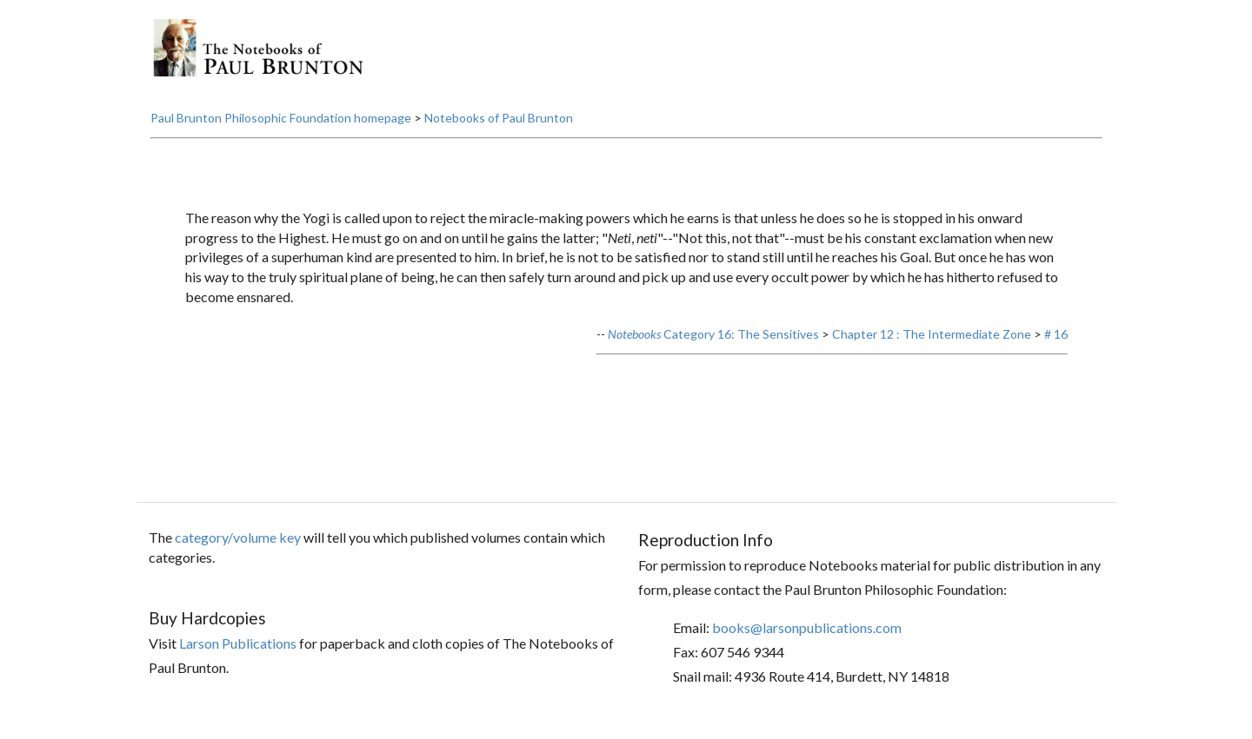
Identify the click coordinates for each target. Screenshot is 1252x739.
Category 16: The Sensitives (713, 334)
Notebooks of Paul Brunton (498, 117)
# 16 (1056, 334)
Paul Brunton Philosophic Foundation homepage (280, 117)
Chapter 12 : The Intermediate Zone (931, 334)
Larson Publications (237, 643)
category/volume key (238, 537)
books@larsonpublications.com (807, 627)
